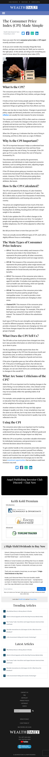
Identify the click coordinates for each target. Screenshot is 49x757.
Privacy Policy (33, 599)
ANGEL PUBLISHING (13, 2)
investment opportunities (16, 460)
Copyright (24, 703)
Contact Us (24, 692)
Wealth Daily (22, 599)
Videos (24, 706)
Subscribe (41, 589)
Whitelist (24, 698)
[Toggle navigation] (3, 13)
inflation (6, 115)
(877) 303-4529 (25, 737)
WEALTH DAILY (24, 2)
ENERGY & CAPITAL (36, 2)
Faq (24, 695)
